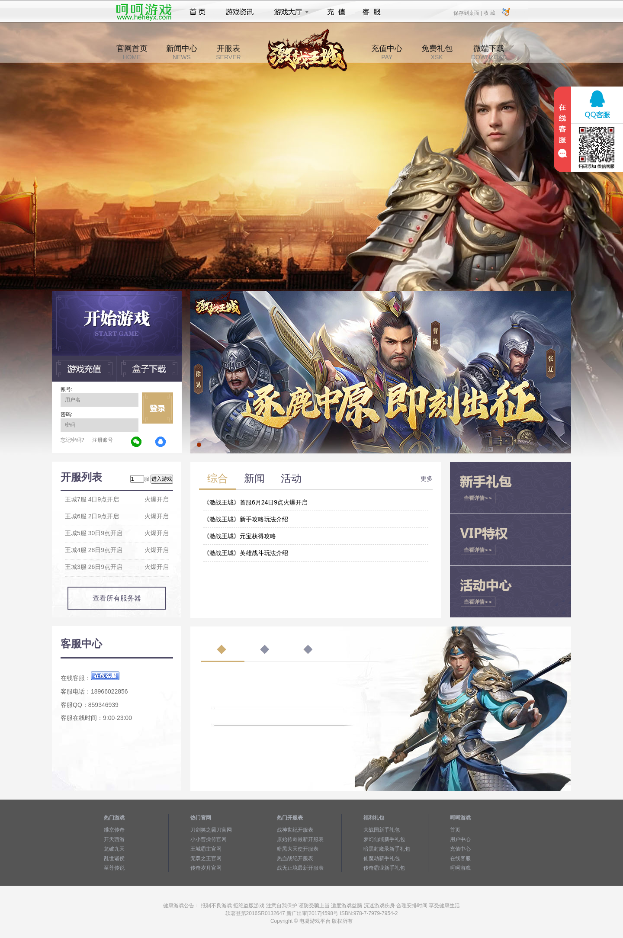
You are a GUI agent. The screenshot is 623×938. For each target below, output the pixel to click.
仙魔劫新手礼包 (381, 858)
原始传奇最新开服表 (300, 839)
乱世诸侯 (114, 858)
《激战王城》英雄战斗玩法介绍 (245, 552)
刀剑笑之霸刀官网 (211, 830)
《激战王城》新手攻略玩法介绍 (245, 519)
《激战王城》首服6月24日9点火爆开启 (255, 502)
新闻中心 (181, 52)
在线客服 (460, 858)
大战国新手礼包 (381, 830)
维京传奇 (114, 830)
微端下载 (489, 52)
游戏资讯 (240, 12)
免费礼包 (437, 52)
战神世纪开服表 (295, 830)
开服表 (228, 52)
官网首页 (132, 52)
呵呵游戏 (460, 868)
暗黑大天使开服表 (297, 849)
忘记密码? (72, 440)
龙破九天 (114, 849)
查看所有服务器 (117, 598)
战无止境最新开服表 (300, 868)
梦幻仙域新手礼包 (384, 839)
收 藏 (489, 13)
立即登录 (157, 408)
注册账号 (102, 440)
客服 (372, 12)
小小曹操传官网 (208, 839)
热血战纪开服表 (295, 858)
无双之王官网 (206, 858)
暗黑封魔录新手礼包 (386, 849)
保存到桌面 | (468, 13)
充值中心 (386, 52)
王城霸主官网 (206, 849)
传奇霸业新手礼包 (384, 868)
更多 (427, 478)
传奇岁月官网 (206, 868)
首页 (197, 12)
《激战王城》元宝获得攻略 (239, 536)
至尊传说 (114, 868)
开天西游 (114, 839)
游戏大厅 (289, 12)
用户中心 (460, 839)
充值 (336, 12)
